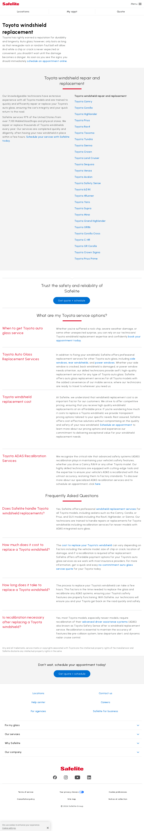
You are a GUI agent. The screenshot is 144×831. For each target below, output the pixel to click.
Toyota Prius (82, 120)
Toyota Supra (82, 208)
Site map (72, 799)
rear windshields (78, 362)
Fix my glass (72, 725)
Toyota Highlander (85, 114)
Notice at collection (118, 799)
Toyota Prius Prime (86, 258)
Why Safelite (72, 743)
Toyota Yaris (82, 202)
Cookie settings (9, 828)
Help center (38, 702)
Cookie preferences (118, 792)
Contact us (105, 693)
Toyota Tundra (83, 139)
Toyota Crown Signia (87, 252)
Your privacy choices (69, 792)
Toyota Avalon (83, 176)
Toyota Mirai (82, 214)
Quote (121, 11)
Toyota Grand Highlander (90, 220)
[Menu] (140, 4)
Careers (105, 702)
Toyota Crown (83, 151)
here (97, 483)
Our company (72, 752)
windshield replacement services (116, 508)
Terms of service (26, 792)
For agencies (38, 711)
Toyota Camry (83, 101)
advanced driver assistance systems (105, 621)
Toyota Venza (83, 170)
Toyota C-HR (82, 239)
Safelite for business (105, 711)
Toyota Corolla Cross (87, 233)
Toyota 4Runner (84, 195)
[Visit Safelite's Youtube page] (77, 778)
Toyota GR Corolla (85, 246)
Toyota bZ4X (82, 189)
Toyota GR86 (82, 227)
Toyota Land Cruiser (86, 158)
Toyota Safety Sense (87, 183)
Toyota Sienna (83, 145)
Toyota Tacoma (84, 132)
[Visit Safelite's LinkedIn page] (89, 778)
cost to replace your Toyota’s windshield (87, 545)
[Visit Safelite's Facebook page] (55, 778)
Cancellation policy (26, 799)
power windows (105, 362)
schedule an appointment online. (47, 61)
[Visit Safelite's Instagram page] (66, 778)
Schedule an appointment (116, 424)
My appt (72, 11)
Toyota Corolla (83, 107)
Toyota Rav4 (82, 126)
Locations (23, 11)
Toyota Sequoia (84, 164)
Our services (72, 734)
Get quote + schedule (71, 300)
